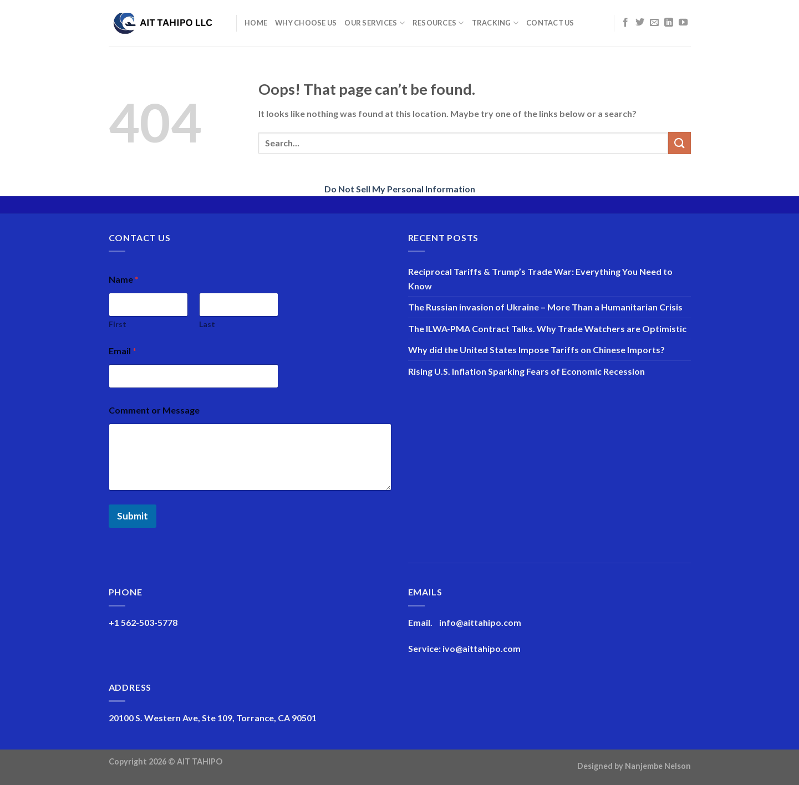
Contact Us (550, 22)
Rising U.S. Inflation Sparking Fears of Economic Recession (526, 371)
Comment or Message (154, 410)
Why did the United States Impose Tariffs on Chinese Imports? (536, 349)
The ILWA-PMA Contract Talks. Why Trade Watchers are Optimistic (547, 328)
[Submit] (679, 143)
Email (122, 350)
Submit (132, 516)
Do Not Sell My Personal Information (399, 188)
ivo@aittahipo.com (481, 648)
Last (207, 324)
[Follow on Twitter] (639, 23)
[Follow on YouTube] (683, 23)
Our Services (374, 23)
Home (256, 22)
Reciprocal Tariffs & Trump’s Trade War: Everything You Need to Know (540, 278)
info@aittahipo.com (480, 622)
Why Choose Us (306, 22)
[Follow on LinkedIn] (668, 23)
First (117, 324)
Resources (438, 23)
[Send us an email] (654, 23)
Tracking (495, 23)
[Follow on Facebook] (625, 23)
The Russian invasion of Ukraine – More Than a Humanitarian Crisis (545, 307)
